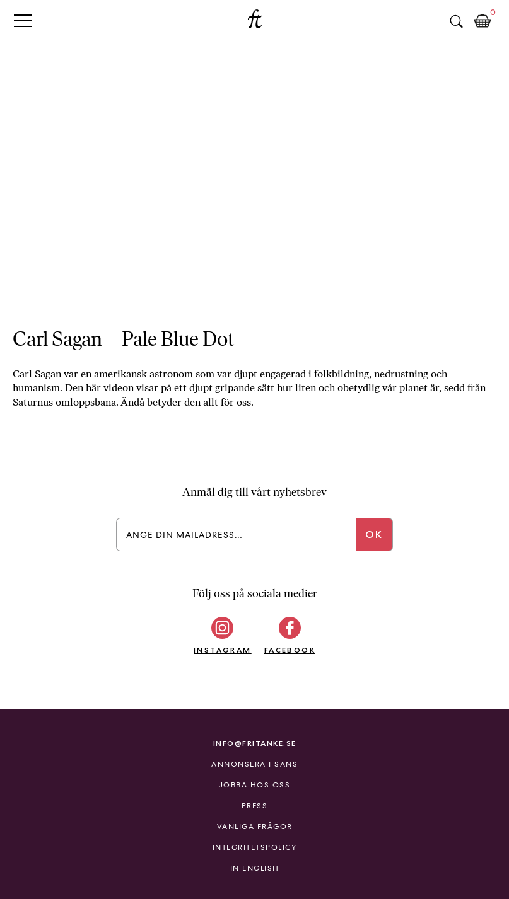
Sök (456, 21)
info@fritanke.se (254, 743)
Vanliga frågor (255, 827)
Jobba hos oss (255, 785)
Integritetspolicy (255, 847)
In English (254, 868)
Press (255, 806)
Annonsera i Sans (254, 764)
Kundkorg (482, 21)
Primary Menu (22, 20)
